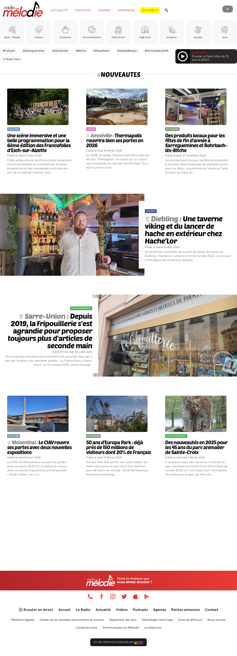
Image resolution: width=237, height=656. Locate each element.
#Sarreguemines (33, 51)
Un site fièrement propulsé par (118, 643)
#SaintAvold (60, 51)
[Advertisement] (118, 518)
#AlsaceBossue (127, 51)
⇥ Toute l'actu (12, 59)
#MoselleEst (101, 51)
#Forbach (9, 51)
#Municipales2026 (156, 51)
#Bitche (81, 51)
